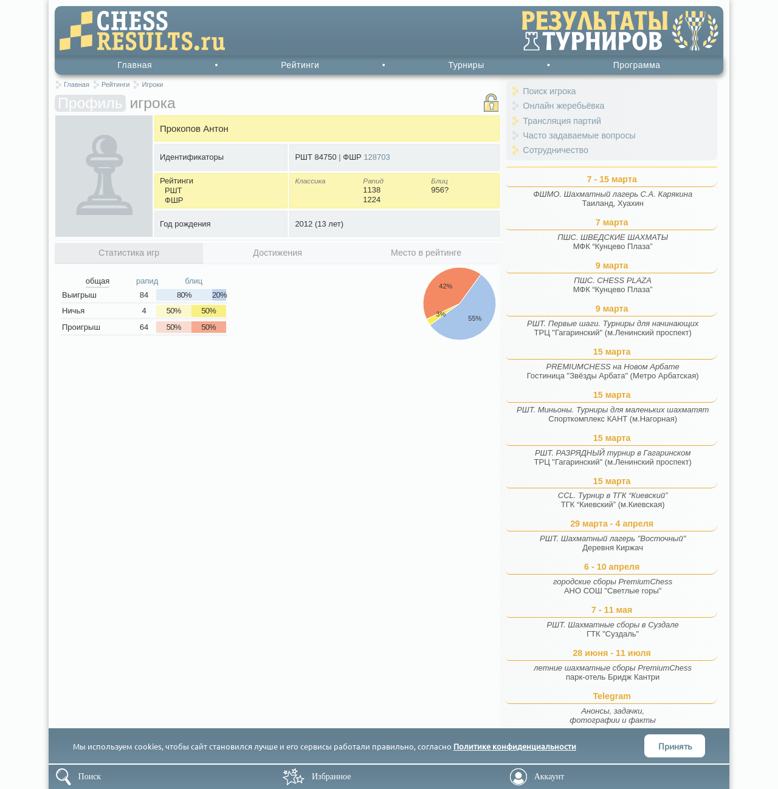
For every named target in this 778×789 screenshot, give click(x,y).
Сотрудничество (555, 150)
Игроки (152, 84)
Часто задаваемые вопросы (579, 135)
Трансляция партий (562, 121)
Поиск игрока (549, 91)
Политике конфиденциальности (514, 746)
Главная (134, 65)
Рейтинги (300, 65)
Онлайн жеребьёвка (563, 106)
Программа (637, 65)
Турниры (466, 65)
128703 (376, 157)
